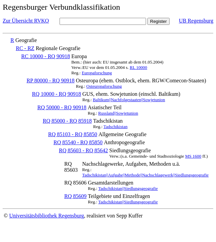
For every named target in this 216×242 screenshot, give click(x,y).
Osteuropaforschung (104, 86)
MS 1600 (193, 156)
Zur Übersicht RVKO (26, 21)
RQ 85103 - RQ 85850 (72, 134)
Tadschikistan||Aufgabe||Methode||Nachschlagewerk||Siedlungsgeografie (145, 174)
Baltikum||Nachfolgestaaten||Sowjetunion (129, 99)
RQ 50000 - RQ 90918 (61, 107)
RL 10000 (138, 67)
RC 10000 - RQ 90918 (45, 56)
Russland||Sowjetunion (118, 113)
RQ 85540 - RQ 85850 (78, 142)
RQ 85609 (75, 196)
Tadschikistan (116, 126)
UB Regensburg (196, 21)
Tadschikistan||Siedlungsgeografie (128, 188)
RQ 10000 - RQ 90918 (56, 94)
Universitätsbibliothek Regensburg (46, 215)
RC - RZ (25, 48)
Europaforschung (97, 72)
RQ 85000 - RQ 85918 (67, 121)
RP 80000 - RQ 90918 (51, 80)
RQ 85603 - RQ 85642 (83, 150)
